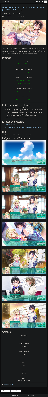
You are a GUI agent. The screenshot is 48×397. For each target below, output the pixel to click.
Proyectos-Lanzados (8, 384)
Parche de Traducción (10, 124)
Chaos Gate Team (5, 1)
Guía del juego (8, 126)
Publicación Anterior (6, 390)
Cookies (34, 395)
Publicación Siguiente (16, 390)
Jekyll (24, 395)
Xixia (27, 395)
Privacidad (30, 395)
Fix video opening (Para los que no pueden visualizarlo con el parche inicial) (23, 127)
